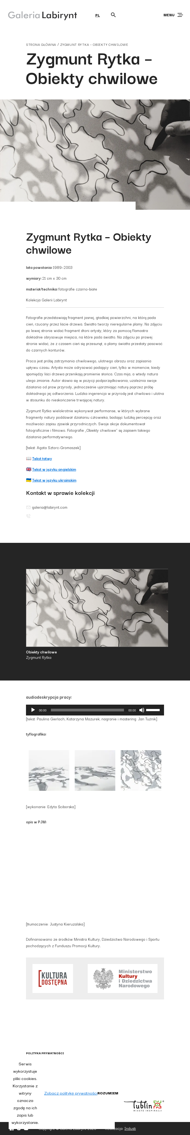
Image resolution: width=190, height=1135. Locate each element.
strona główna (41, 44)
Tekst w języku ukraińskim (54, 480)
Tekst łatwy (42, 458)
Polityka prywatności (45, 1053)
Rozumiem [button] (107, 1092)
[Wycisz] (142, 710)
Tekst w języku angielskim (54, 469)
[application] (95, 710)
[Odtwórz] (33, 710)
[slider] (87, 710)
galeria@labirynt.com (46, 507)
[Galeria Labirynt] (38, 14)
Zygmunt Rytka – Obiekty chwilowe (94, 44)
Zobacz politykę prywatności (70, 1092)
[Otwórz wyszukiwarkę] (113, 14)
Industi (130, 1128)
